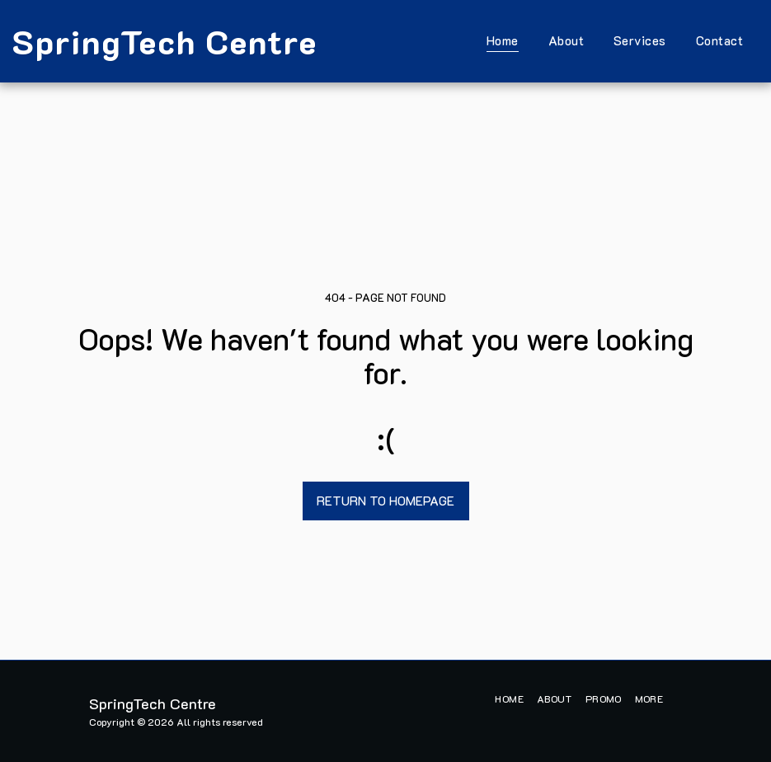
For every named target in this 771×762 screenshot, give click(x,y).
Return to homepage (385, 500)
